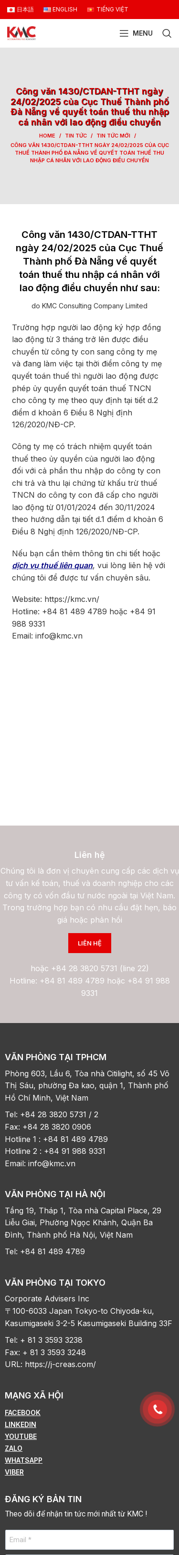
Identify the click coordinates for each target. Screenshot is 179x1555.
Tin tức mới (113, 135)
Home (47, 135)
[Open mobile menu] (136, 33)
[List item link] (89, 1412)
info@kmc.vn (53, 1163)
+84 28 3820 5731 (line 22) (100, 968)
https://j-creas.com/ (60, 1364)
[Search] (167, 33)
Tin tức (76, 135)
